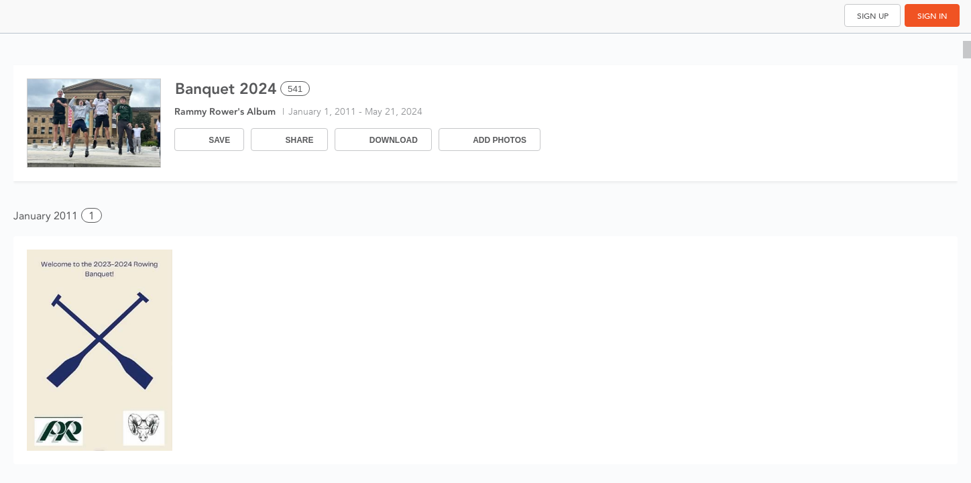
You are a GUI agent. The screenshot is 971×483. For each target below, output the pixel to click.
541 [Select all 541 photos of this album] (295, 89)
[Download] (383, 139)
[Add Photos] (489, 139)
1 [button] (92, 215)
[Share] (289, 139)
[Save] (209, 139)
